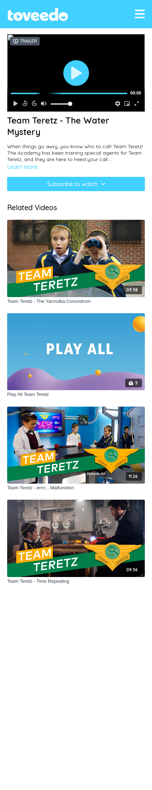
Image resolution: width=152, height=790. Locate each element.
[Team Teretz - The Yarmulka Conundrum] (76, 301)
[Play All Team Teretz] (76, 394)
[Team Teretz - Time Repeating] (76, 581)
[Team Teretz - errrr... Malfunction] (76, 488)
